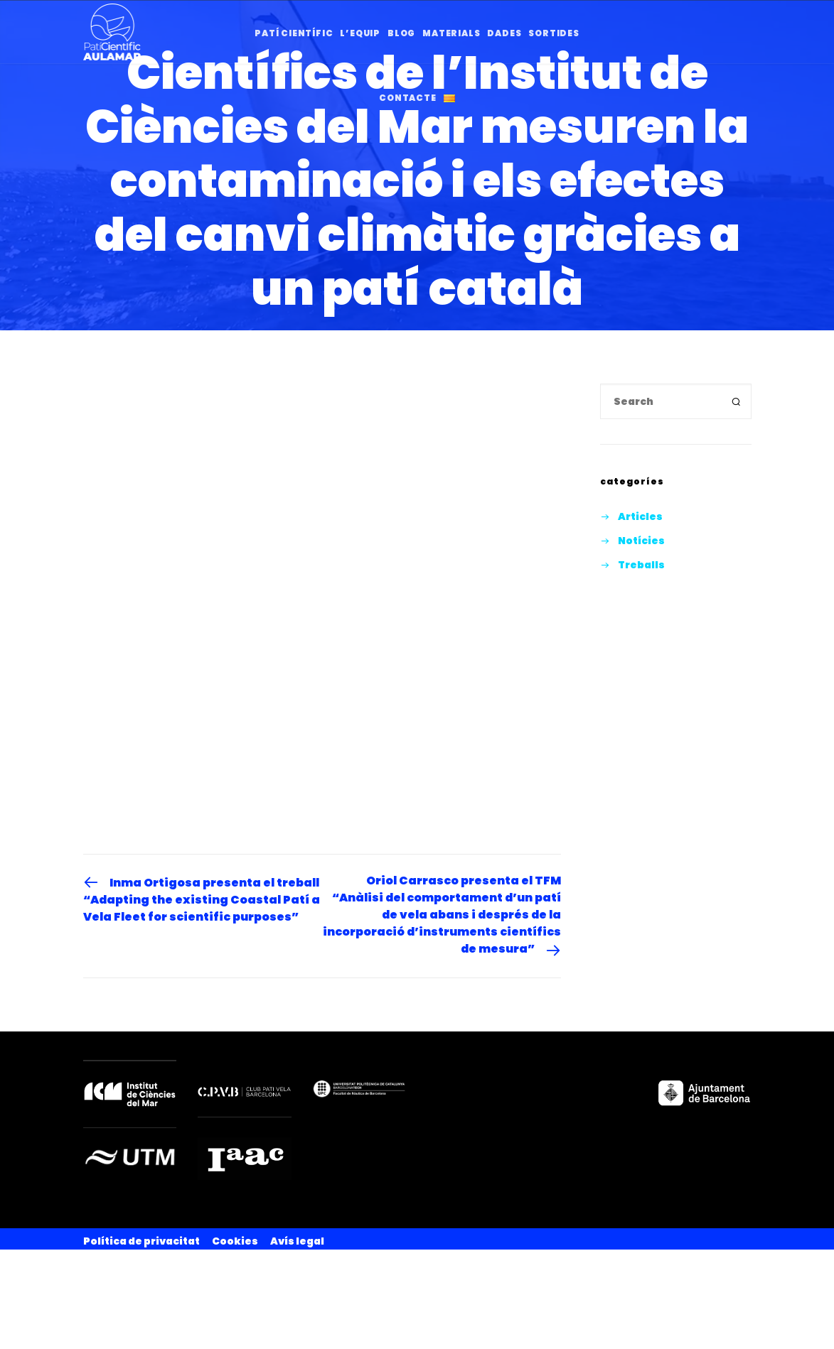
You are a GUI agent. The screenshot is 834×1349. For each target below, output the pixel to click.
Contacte (407, 98)
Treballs (641, 565)
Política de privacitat (141, 1241)
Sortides (553, 33)
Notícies (641, 540)
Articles (640, 516)
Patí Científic (294, 33)
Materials (451, 33)
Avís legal (297, 1241)
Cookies (235, 1241)
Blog (401, 33)
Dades (504, 33)
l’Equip (360, 33)
